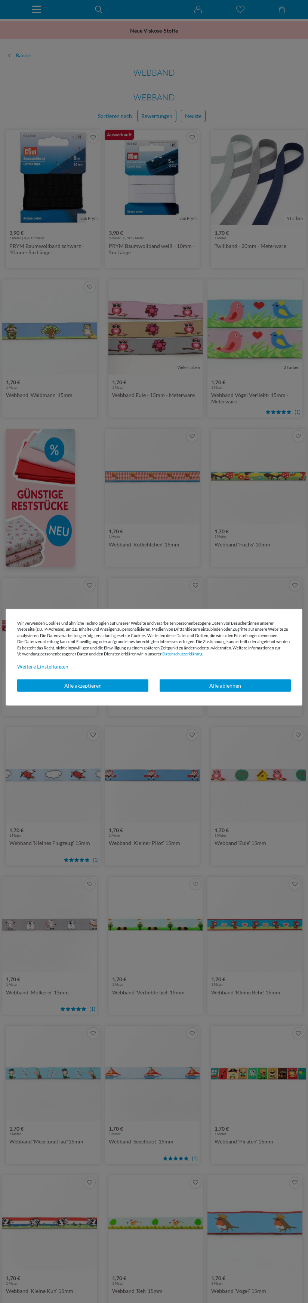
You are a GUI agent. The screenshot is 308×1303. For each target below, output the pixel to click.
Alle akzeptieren (83, 685)
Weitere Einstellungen (42, 666)
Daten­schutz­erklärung (182, 653)
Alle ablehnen (225, 685)
